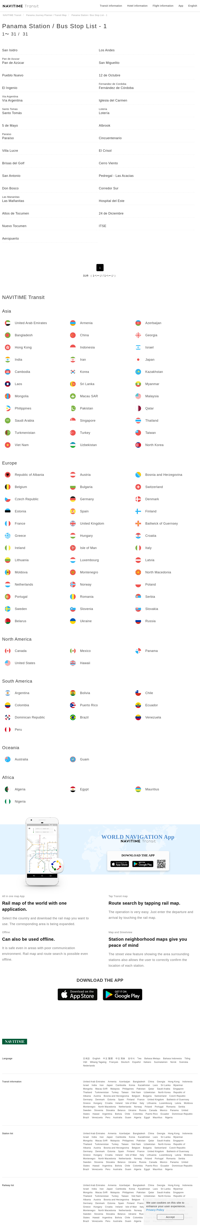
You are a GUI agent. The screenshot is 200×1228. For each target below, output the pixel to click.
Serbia (181, 1107)
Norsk (173, 1062)
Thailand (87, 1092)
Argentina (107, 1114)
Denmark (100, 1099)
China (151, 1081)
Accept (170, 1216)
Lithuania (151, 1103)
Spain (121, 1099)
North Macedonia (107, 1107)
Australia (117, 1117)
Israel (86, 1085)
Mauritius (157, 1117)
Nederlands (89, 1065)
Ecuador (165, 1114)
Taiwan (125, 1092)
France (140, 1099)
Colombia (138, 1114)
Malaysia (114, 1089)
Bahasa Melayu (152, 1058)
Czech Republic (177, 1096)
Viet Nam (136, 1092)
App (181, 5)
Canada (153, 1110)
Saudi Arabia (163, 1089)
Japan (109, 1085)
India (94, 1085)
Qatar (151, 1089)
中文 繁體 (108, 1058)
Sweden (87, 1110)
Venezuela (97, 1117)
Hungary (98, 1103)
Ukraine (132, 1110)
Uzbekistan (149, 1092)
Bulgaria (147, 1096)
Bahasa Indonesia (172, 1058)
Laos (155, 1085)
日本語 (86, 1058)
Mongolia (87, 1089)
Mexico (163, 1110)
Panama (174, 1110)
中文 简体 (120, 1058)
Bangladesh (139, 1081)
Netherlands (125, 1107)
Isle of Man (131, 1103)
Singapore (178, 1089)
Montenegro (89, 1107)
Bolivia (118, 1114)
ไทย (140, 1058)
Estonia (111, 1099)
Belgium (136, 1096)
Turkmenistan (102, 1092)
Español (136, 1062)
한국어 (131, 1058)
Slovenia (98, 1110)
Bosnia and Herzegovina (116, 1096)
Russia (142, 1110)
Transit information (111, 5)
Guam (128, 1117)
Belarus (122, 1110)
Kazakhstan (144, 1085)
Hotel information (137, 5)
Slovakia (110, 1110)
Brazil (86, 1117)
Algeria (137, 1117)
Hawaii (95, 1114)
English (96, 1058)
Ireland (118, 1103)
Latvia (178, 1103)
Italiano (147, 1062)
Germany (87, 1099)
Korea (132, 1085)
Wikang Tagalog (98, 1062)
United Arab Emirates (94, 1081)
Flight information (163, 5)
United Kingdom (155, 1099)
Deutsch (125, 1062)
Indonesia (187, 1081)
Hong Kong (174, 1081)
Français (113, 1062)
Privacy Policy (155, 1209)
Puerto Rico (152, 1114)
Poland (148, 1107)
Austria (97, 1096)
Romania (171, 1107)
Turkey (115, 1092)
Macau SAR (101, 1089)
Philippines (128, 1089)
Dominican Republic (182, 1114)
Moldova (188, 1103)
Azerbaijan (124, 1081)
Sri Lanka (166, 1085)
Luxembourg (165, 1103)
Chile (127, 1114)
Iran (102, 1085)
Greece (87, 1103)
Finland (131, 1099)
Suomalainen (161, 1062)
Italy (142, 1103)
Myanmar (178, 1085)
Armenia (112, 1081)
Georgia (161, 1081)
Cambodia (121, 1085)
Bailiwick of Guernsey (178, 1099)
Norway (138, 1107)
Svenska (183, 1062)
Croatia (108, 1103)
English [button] (192, 5)
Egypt (147, 1117)
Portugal (159, 1107)
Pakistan (141, 1089)
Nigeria (169, 1117)
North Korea (164, 1092)
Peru (108, 1117)
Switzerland (160, 1096)
